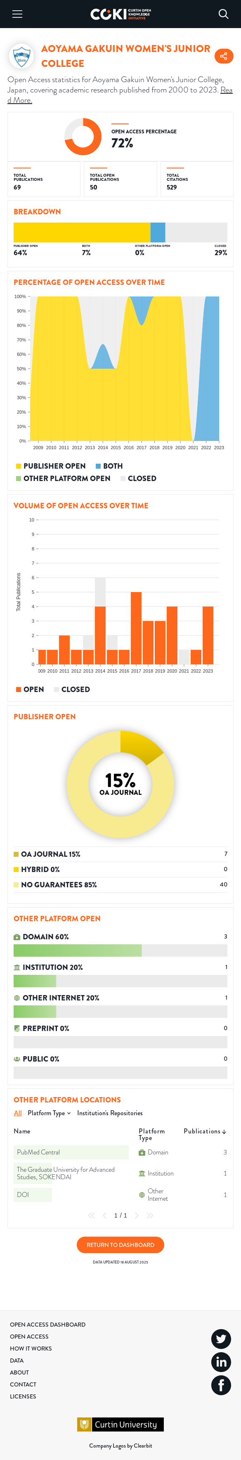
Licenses (23, 1396)
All (18, 1113)
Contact (23, 1384)
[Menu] (17, 14)
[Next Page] (136, 1215)
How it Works (31, 1348)
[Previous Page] (104, 1215)
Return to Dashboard (120, 1245)
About (19, 1372)
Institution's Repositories (110, 1113)
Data (17, 1360)
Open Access (29, 1336)
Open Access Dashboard (47, 1324)
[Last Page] (149, 1215)
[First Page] (91, 1215)
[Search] (223, 14)
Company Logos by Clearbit (120, 1445)
